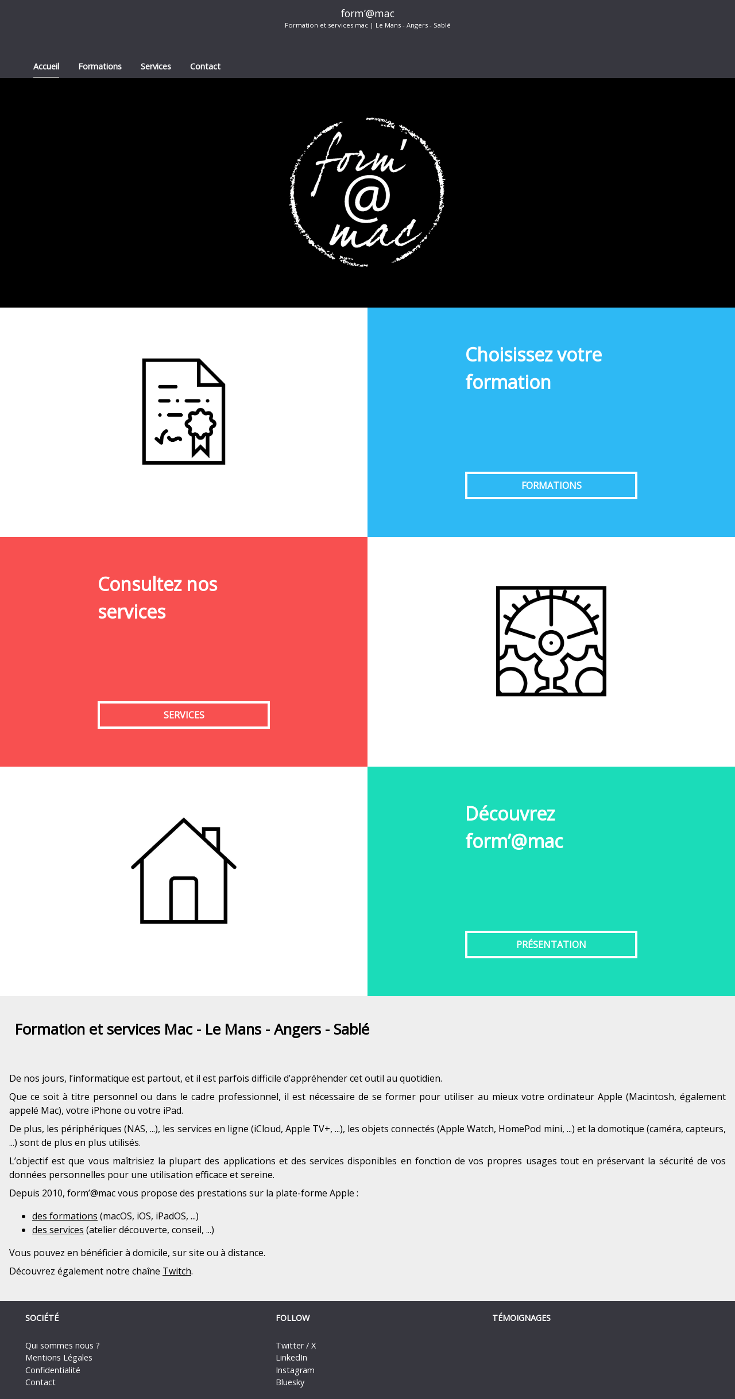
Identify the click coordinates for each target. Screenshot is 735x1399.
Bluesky (290, 1382)
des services (58, 1229)
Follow (293, 1317)
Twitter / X (296, 1345)
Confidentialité (52, 1370)
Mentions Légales (58, 1357)
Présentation (551, 944)
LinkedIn (291, 1357)
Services (156, 66)
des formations (65, 1216)
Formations (100, 66)
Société (42, 1317)
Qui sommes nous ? (62, 1345)
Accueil (46, 66)
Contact (205, 66)
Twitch (177, 1271)
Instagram (295, 1370)
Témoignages (521, 1317)
